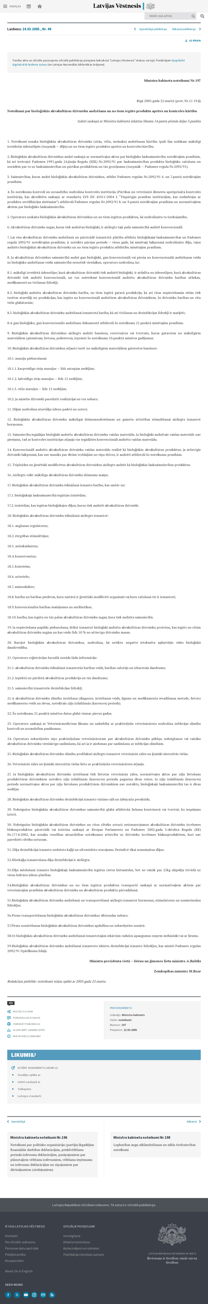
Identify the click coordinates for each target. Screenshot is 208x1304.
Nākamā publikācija (184, 29)
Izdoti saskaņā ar (29, 1082)
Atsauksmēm (14, 1261)
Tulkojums (24, 1089)
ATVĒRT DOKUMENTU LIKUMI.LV (38, 1068)
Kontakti (11, 1236)
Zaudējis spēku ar (29, 1075)
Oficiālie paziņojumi (79, 1226)
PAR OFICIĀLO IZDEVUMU (27, 1036)
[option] (52, 1154)
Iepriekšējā (18, 1121)
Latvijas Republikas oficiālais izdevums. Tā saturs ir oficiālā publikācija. (104, 1205)
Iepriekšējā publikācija (153, 29)
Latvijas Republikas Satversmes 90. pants (172, 1253)
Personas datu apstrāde (22, 1248)
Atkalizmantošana (76, 1242)
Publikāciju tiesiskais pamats (83, 1254)
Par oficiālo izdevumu (20, 1242)
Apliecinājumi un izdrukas (81, 1248)
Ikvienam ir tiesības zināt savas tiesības (172, 1260)
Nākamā (192, 1121)
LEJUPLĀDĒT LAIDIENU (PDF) (29, 1030)
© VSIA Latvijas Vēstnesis (25, 1226)
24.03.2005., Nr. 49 (36, 29)
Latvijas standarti (29, 1096)
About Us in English (19, 1271)
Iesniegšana (71, 1236)
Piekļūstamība (15, 1254)
